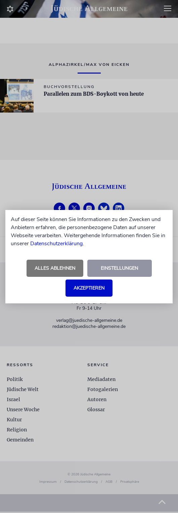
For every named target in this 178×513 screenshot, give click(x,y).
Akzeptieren (89, 288)
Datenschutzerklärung (56, 243)
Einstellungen (119, 268)
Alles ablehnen (55, 268)
